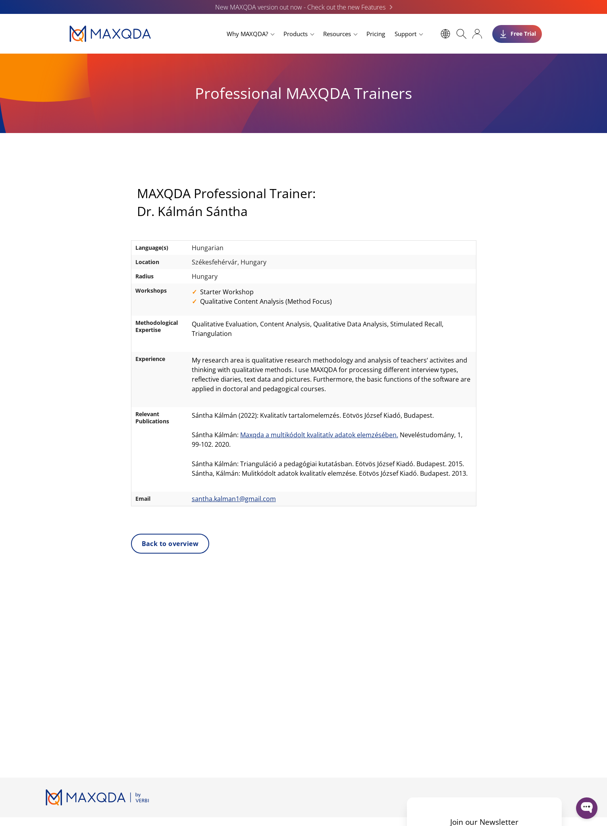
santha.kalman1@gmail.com (234, 498)
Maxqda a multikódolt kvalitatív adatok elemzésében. (319, 434)
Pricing (375, 34)
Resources (337, 34)
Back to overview (170, 543)
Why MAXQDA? (247, 34)
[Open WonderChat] (586, 808)
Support (405, 34)
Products (295, 34)
